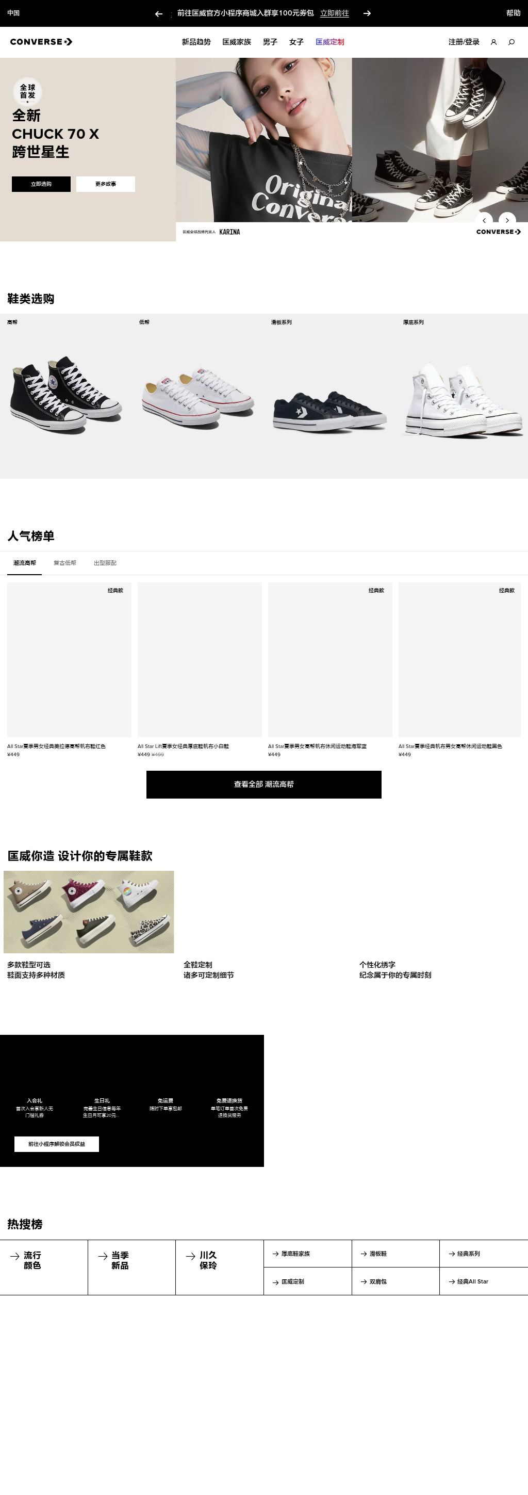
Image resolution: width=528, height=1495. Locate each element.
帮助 (513, 13)
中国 (13, 13)
